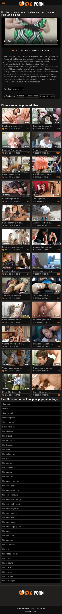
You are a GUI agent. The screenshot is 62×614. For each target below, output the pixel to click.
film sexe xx (7, 549)
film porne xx (7, 477)
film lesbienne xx (9, 468)
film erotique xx (8, 454)
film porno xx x (8, 517)
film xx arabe (7, 576)
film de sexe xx (8, 445)
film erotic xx (7, 449)
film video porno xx (10, 554)
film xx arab (7, 572)
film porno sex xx (9, 486)
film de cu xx (7, 436)
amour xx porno (8, 418)
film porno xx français (11, 504)
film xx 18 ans (7, 558)
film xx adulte (18, 89)
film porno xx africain (10, 490)
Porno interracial (47, 96)
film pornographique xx (11, 527)
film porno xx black (10, 495)
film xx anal (6, 567)
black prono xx (8, 422)
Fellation (20, 96)
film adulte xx (7, 431)
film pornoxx (7, 531)
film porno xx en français (12, 499)
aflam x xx (6, 409)
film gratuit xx (7, 458)
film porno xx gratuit (10, 508)
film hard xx (7, 463)
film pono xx (7, 472)
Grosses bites (32, 96)
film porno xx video (10, 513)
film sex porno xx (9, 545)
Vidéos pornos (24, 608)
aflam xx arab (7, 413)
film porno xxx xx (9, 522)
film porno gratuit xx (10, 481)
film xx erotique (8, 581)
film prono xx (7, 540)
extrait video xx (8, 427)
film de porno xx (8, 440)
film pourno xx (8, 536)
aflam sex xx (7, 404)
